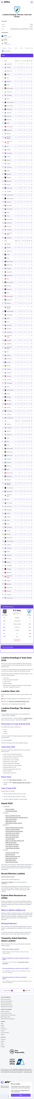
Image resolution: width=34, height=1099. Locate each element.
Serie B (26, 962)
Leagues (2, 1041)
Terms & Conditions (5, 1032)
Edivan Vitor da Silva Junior (12, 835)
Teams (2, 1043)
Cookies (2, 1030)
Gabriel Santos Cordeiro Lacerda (14, 823)
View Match (17, 640)
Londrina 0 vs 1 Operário (7, 882)
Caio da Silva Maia (10, 838)
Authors (2, 1025)
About (2, 1023)
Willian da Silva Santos (11, 842)
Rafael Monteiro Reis (11, 860)
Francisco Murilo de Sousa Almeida (14, 831)
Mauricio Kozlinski (10, 809)
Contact (2, 1027)
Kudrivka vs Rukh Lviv (5, 1011)
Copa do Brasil (21, 962)
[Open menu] (32, 2)
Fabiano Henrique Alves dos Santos (21, 782)
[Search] (29, 2)
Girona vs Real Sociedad (6, 1002)
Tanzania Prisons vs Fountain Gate (8, 1015)
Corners (16, 48)
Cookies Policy (24, 1090)
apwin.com (7, 1069)
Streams (2, 1044)
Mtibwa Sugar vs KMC (5, 1016)
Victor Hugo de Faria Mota (12, 846)
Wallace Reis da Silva (11, 821)
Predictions (3, 1039)
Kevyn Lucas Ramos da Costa (13, 815)
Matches (10, 48)
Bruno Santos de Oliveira (15, 780)
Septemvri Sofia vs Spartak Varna (8, 1018)
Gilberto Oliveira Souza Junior (13, 856)
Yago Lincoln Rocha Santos (12, 837)
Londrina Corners (28, 718)
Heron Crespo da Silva (11, 819)
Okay (20, 1095)
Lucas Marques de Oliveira (12, 844)
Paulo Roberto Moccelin (11, 858)
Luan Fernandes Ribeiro (11, 811)
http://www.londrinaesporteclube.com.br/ (19, 701)
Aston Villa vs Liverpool (6, 999)
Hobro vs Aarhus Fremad (6, 1013)
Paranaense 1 (5, 963)
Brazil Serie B (17, 613)
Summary (4, 48)
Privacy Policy (4, 1029)
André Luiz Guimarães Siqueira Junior (15, 840)
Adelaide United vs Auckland (7, 1006)
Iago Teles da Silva (10, 854)
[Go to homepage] (5, 2)
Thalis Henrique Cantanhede (13, 848)
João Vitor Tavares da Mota (12, 829)
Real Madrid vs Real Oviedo (6, 1004)
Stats (21, 48)
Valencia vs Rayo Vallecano (6, 1001)
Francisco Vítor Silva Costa (12, 852)
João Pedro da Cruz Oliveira (12, 833)
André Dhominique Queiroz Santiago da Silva (17, 817)
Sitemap (2, 1034)
